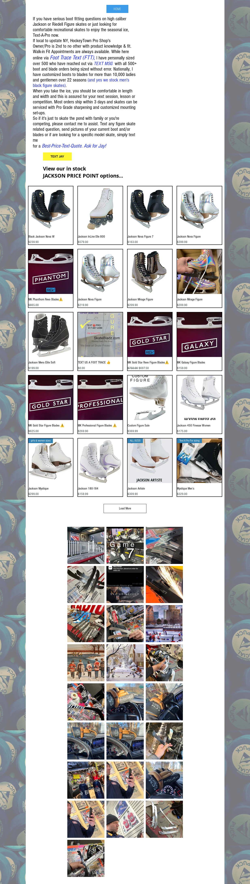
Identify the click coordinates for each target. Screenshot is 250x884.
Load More (125, 508)
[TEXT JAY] (57, 156)
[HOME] (117, 9)
